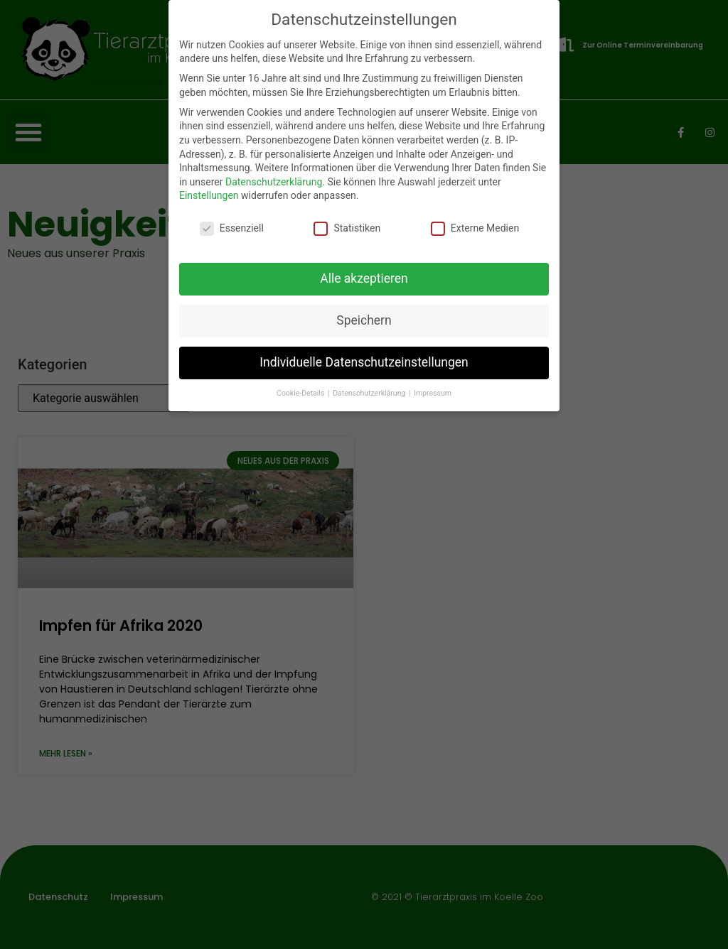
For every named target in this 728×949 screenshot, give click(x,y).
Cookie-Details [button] (301, 393)
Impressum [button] (432, 393)
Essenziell (232, 228)
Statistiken (347, 228)
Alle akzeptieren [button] (364, 278)
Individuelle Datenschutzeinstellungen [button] (363, 362)
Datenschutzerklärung (273, 182)
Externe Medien (475, 228)
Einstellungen (209, 195)
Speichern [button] (363, 320)
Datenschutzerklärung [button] (370, 393)
